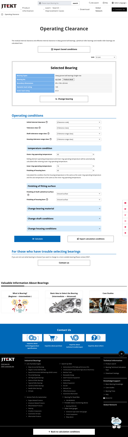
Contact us (64, 262)
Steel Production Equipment (71, 378)
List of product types (34, 364)
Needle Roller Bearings (35, 388)
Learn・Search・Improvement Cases (54, 9)
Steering (30, 408)
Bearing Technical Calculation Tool (116, 368)
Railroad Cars (67, 388)
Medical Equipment (69, 383)
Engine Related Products (35, 400)
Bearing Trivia (110, 391)
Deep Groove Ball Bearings (36, 367)
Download (85, 9)
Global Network (99, 9)
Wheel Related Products (35, 406)
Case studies (110, 388)
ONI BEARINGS (70, 400)
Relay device (69, 417)
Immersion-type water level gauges (76, 412)
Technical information (112, 360)
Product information (28, 9)
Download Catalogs (112, 373)
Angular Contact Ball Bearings (37, 370)
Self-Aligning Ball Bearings (36, 378)
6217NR (58, 79)
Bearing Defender (71, 406)
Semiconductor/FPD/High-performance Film (76, 367)
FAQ (106, 3)
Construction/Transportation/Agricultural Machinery (78, 370)
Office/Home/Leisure (69, 391)
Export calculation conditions (90, 238)
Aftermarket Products (34, 416)
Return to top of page (121, 354)
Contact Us (120, 9)
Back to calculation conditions (64, 431)
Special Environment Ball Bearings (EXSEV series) (42, 372)
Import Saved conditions (64, 49)
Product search (111, 364)
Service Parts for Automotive (36, 397)
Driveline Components (35, 411)
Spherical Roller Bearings (35, 380)
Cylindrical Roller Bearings (36, 386)
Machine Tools (67, 372)
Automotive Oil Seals (34, 414)
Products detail (68, 79)
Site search (95, 3)
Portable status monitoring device (76, 403)
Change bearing (64, 99)
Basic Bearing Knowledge (114, 384)
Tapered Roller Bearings (35, 383)
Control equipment (71, 414)
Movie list (109, 398)
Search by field (67, 364)
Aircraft (65, 386)
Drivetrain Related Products (36, 403)
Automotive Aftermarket (70, 394)
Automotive (66, 380)
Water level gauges (71, 408)
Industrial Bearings (33, 360)
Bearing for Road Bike (72, 397)
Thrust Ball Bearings (34, 375)
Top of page (2, 14)
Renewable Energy (68, 375)
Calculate (37, 238)
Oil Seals (30, 391)
